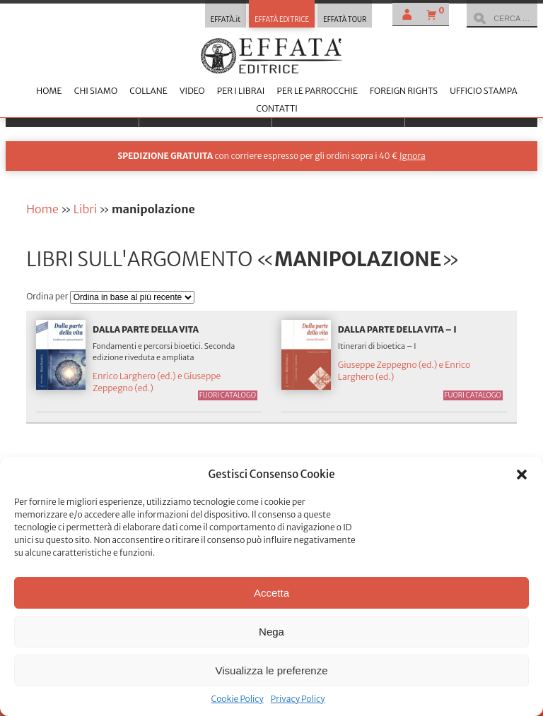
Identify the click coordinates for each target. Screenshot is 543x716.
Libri (85, 209)
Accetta (271, 593)
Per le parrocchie (316, 90)
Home (49, 90)
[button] (522, 474)
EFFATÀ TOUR (344, 20)
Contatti (277, 108)
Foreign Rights (404, 90)
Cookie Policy (237, 698)
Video (192, 90)
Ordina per (48, 296)
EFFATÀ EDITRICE (282, 20)
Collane (148, 90)
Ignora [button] (412, 155)
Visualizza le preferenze (272, 670)
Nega (271, 632)
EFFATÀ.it (226, 20)
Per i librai (241, 90)
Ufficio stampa (483, 90)
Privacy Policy (298, 698)
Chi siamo (95, 90)
